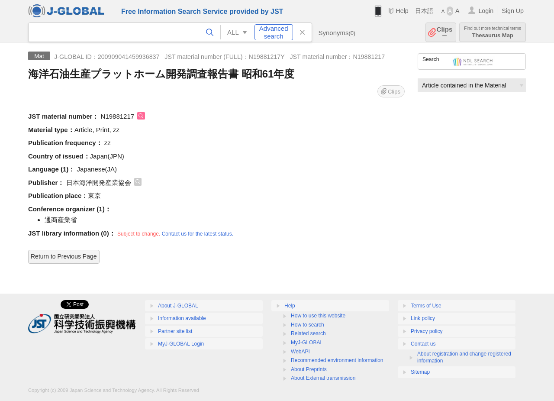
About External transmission (323, 378)
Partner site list (175, 331)
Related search (308, 333)
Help (402, 10)
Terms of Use (426, 306)
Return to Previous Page (64, 256)
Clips (445, 32)
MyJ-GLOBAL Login (181, 344)
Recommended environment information (337, 360)
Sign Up (513, 10)
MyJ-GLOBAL (307, 343)
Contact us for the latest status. (197, 234)
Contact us (423, 344)
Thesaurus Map (492, 32)
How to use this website (318, 316)
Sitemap (420, 372)
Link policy (423, 318)
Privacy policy (426, 331)
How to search (307, 325)
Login (485, 10)
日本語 (424, 10)
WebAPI (300, 352)
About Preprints (309, 369)
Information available (182, 318)
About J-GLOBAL (178, 306)
